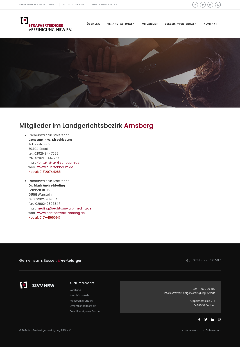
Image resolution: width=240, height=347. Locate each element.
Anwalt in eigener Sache (85, 311)
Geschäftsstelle (79, 295)
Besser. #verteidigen (180, 24)
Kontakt (210, 24)
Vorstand (75, 290)
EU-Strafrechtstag (104, 4)
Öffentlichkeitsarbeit (83, 306)
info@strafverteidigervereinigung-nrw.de (189, 293)
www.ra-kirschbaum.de (55, 167)
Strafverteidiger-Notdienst (37, 4)
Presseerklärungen (81, 300)
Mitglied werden (74, 4)
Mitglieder (150, 24)
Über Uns (93, 24)
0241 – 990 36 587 (207, 260)
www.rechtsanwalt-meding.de (61, 213)
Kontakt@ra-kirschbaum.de (58, 162)
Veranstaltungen (121, 24)
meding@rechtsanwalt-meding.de (64, 208)
